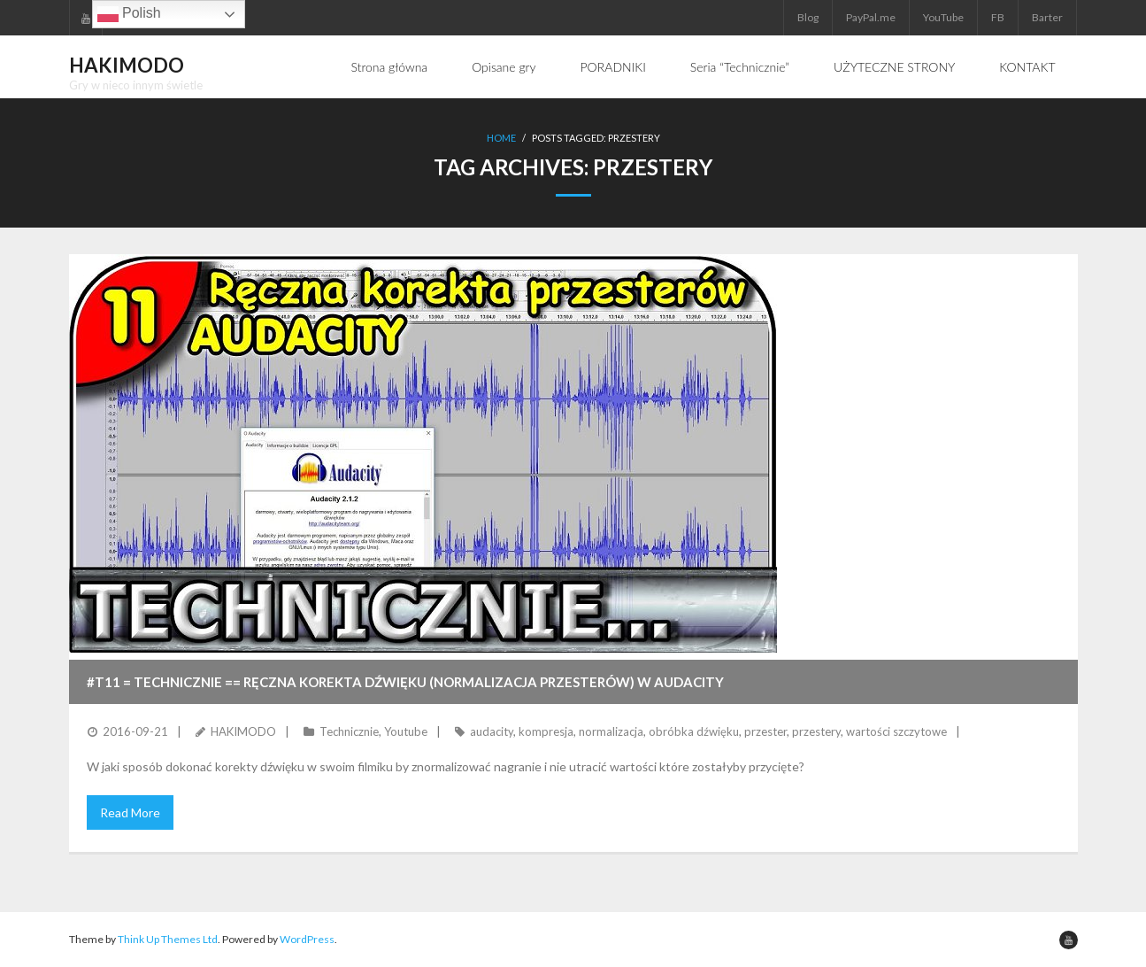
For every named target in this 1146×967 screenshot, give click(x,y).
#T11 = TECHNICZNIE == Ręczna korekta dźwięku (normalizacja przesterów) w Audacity (405, 681)
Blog (808, 17)
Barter (1047, 17)
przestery (816, 730)
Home (501, 137)
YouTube (943, 17)
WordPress (307, 939)
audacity (491, 730)
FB (997, 17)
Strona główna (389, 66)
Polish (129, 14)
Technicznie (349, 730)
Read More (130, 812)
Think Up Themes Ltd (168, 939)
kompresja (546, 730)
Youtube (405, 730)
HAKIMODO (243, 730)
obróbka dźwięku (694, 730)
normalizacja (611, 730)
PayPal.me (871, 17)
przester (765, 730)
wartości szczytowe (896, 730)
